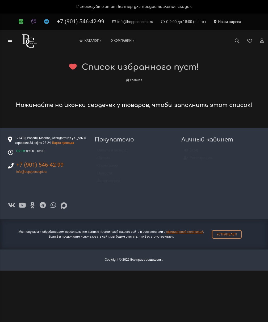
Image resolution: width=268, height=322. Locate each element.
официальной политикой (184, 232)
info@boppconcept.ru (132, 22)
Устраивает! (226, 234)
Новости (104, 176)
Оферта (103, 160)
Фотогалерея (108, 183)
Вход (191, 153)
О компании (123, 41)
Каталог (91, 41)
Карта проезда (63, 143)
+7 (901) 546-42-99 (80, 21)
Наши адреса (227, 22)
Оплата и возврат (112, 153)
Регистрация (198, 160)
